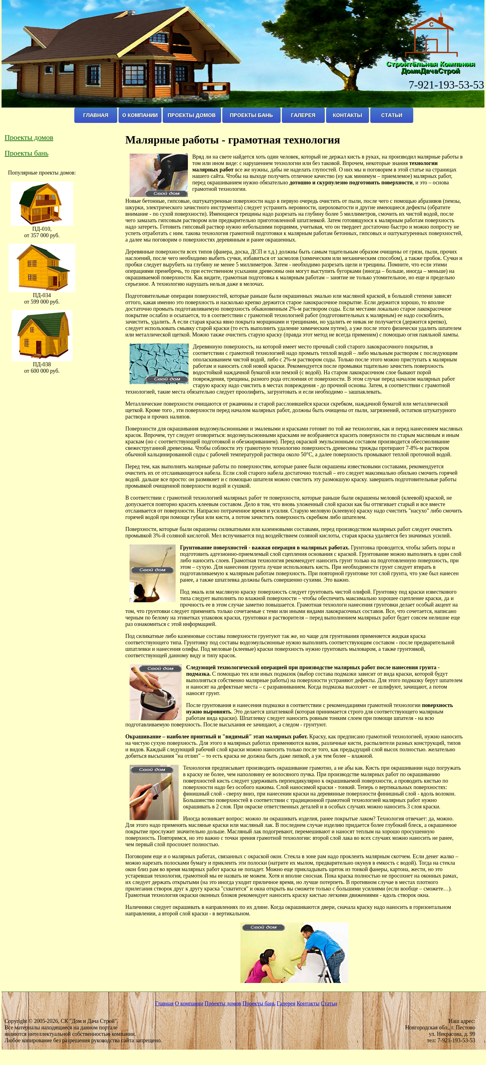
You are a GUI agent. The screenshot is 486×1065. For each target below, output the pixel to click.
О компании (189, 1003)
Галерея (286, 1003)
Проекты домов (29, 137)
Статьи (329, 1003)
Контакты (308, 1003)
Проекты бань (27, 153)
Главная (164, 1003)
